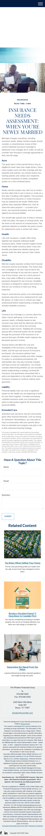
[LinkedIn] (6, 832)
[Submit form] (8, 516)
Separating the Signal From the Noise (22, 668)
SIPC (26, 759)
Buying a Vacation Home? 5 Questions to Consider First (22, 614)
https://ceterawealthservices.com (30, 805)
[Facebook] (1, 832)
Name (6, 467)
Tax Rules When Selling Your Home (22, 563)
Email (6, 481)
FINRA (22, 759)
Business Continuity (36, 826)
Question (6, 495)
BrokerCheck (25, 724)
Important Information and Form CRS (15, 826)
